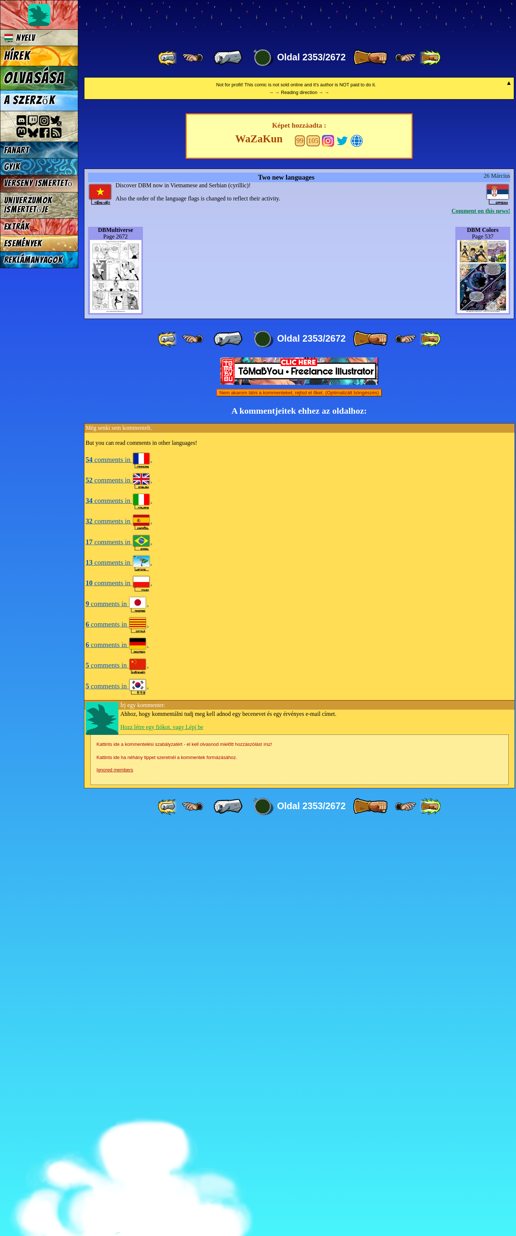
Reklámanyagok (33, 259)
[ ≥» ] (406, 58)
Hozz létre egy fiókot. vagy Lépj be (161, 1136)
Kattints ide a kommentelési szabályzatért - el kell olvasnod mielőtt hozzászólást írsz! (184, 1153)
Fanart (16, 150)
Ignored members (114, 1179)
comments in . (119, 869)
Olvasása (34, 77)
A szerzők (29, 100)
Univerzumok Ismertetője (28, 205)
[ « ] (228, 58)
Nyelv (19, 37)
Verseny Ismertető (38, 183)
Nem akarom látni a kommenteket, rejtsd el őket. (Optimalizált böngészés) (299, 802)
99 (299, 550)
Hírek (17, 56)
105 (313, 550)
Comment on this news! (481, 620)
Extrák (17, 226)
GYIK (12, 166)
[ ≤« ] (193, 58)
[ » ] (370, 58)
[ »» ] (430, 58)
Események (23, 243)
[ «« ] (168, 58)
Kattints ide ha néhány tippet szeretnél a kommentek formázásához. (166, 1166)
